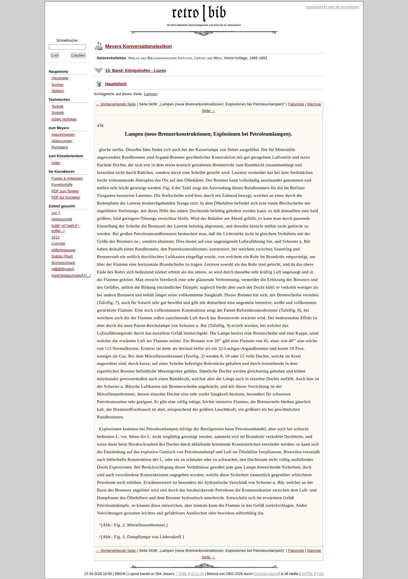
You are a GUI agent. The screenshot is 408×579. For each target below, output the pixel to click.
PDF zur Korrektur (66, 197)
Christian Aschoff (267, 574)
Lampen (151, 94)
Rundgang (60, 147)
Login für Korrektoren (342, 7)
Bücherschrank (63, 263)
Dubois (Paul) (62, 256)
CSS (320, 574)
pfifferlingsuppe (63, 250)
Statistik (58, 113)
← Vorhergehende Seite (116, 104)
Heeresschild (62, 219)
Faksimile (296, 104)
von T (56, 213)
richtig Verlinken (64, 119)
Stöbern (58, 91)
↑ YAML (181, 574)
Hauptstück (116, 84)
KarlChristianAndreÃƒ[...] (71, 276)
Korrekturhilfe (62, 185)
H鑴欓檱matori (63, 269)
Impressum (314, 7)
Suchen (57, 85)
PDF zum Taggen (65, 191)
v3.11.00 (197, 574)
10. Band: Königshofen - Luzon (135, 70)
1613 (56, 237)
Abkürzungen (62, 141)
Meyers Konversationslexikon (138, 46)
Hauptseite (60, 78)
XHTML (307, 574)
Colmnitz (58, 244)
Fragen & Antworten (67, 178)
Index (56, 163)
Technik (57, 106)
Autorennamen (63, 135)
